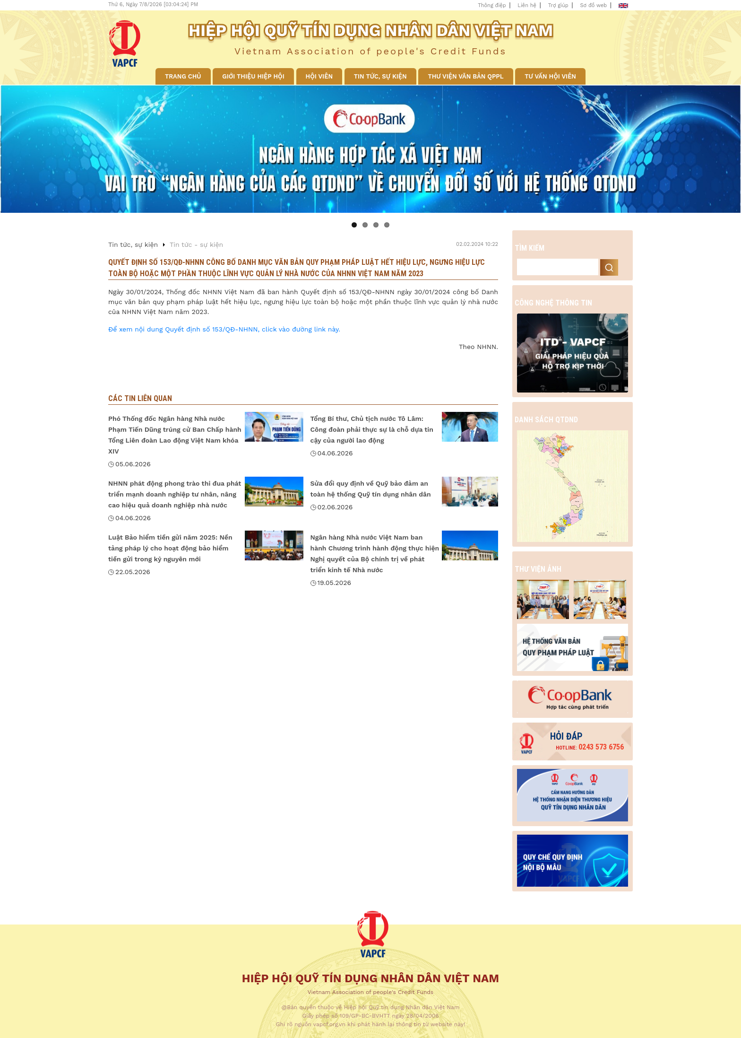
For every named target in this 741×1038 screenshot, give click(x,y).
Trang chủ (183, 76)
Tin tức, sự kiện (380, 76)
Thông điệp (492, 5)
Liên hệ (526, 5)
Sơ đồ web (593, 5)
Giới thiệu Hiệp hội (253, 76)
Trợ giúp (558, 5)
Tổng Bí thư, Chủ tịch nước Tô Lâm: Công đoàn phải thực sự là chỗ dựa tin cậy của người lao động (371, 429)
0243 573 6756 (590, 746)
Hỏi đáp (566, 736)
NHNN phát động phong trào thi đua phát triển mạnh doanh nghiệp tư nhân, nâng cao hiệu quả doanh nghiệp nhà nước (174, 494)
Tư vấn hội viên (550, 76)
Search (609, 267)
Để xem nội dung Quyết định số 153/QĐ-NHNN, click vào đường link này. (224, 329)
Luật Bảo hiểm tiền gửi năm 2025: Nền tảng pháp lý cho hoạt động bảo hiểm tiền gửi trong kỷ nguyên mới (170, 548)
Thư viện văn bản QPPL (465, 76)
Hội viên (319, 76)
